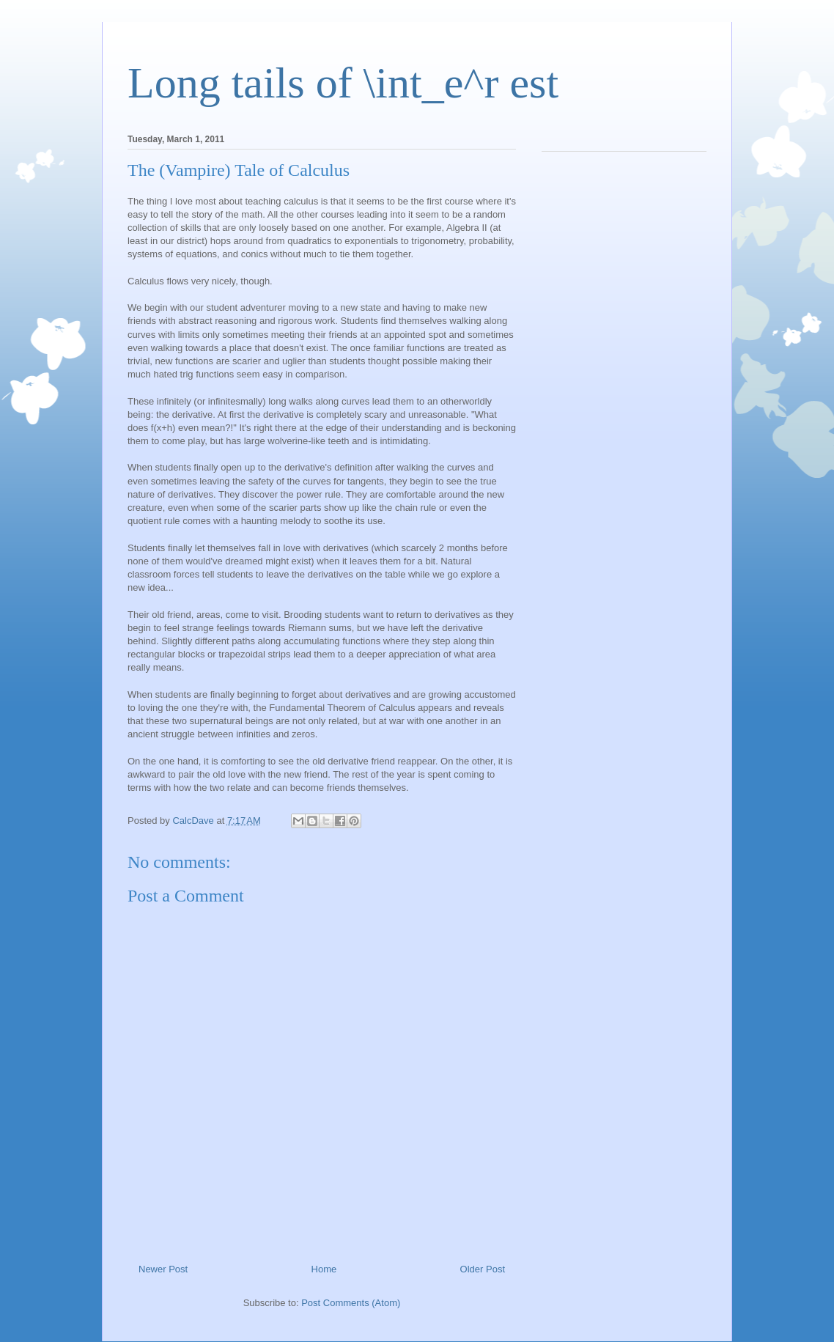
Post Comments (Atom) (350, 1302)
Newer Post (163, 1269)
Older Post (482, 1269)
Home (324, 1269)
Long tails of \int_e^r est (343, 83)
